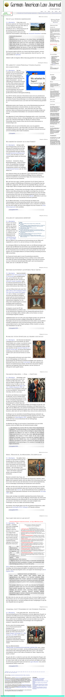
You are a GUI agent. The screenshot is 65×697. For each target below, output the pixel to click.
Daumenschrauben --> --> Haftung (21, 374)
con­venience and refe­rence (55, 96)
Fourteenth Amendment (35, 33)
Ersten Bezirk (26, 362)
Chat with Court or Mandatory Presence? (39, 687)
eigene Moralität (34, 661)
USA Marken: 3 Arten (54, 61)
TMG (59, 11)
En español (12, 133)
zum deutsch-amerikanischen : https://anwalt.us (20, 675)
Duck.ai (8, 566)
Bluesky (31, 196)
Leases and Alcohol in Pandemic (38, 679)
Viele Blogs (53, 76)
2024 (14, 672)
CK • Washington (10, 22)
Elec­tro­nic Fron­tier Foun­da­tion (13, 281)
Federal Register (19, 417)
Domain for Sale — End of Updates (38, 678)
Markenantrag (53, 58)
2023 (11, 672)
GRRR (49, 11)
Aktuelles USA (52, 27)
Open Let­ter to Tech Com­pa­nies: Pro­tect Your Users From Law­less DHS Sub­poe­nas (16, 292)
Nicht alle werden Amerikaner (18, 19)
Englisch (35, 677)
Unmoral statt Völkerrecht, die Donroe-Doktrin (26, 609)
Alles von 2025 (55, 22)
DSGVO (56, 11)
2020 (5, 672)
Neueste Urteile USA (53, 44)
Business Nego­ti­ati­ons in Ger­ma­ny (24, 686)
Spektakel (18, 54)
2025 (16, 672)
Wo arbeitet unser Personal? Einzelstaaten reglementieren (28, 13)
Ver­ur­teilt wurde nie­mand (12, 169)
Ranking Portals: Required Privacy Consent (40, 684)
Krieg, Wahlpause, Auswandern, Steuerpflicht (24, 455)
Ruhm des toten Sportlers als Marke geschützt (24, 337)
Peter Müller (53, 78)
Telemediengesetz (53, 135)
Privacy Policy (52, 101)
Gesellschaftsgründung (55, 56)
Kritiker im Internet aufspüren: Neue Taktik (23, 270)
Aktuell (42, 11)
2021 (7, 672)
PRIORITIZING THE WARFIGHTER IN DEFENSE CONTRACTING (21, 647)
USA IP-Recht (53, 62)
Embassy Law (7, 679)
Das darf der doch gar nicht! (18, 518)
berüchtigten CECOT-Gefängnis (20, 507)
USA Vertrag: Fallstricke (55, 59)
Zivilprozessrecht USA (55, 63)
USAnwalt (53, 79)
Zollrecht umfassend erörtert (57, 13)
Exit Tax (19, 489)
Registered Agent (54, 57)
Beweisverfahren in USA (55, 60)
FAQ (52, 11)
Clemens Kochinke (18, 677)
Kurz (45, 11)
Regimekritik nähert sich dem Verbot (45, 13)
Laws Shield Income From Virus (37, 680)
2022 (9, 672)
